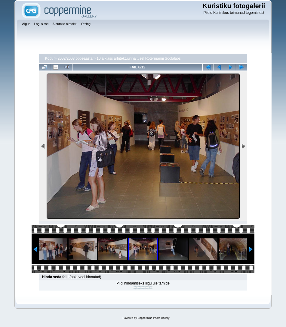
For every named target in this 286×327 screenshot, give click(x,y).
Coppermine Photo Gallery (153, 317)
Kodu (49, 58)
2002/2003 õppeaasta (74, 58)
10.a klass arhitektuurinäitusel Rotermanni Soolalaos (139, 58)
